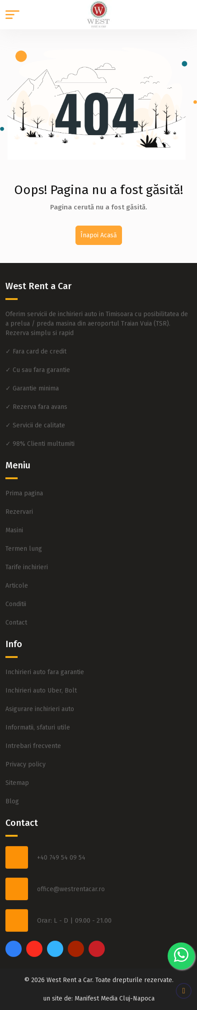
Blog (12, 798)
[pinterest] (97, 945)
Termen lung (23, 545)
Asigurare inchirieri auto (39, 705)
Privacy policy (25, 761)
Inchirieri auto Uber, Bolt (41, 687)
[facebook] (13, 945)
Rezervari (19, 508)
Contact (16, 619)
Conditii (15, 600)
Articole (16, 582)
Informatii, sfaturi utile (37, 724)
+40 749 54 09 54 (61, 853)
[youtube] (76, 945)
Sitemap (17, 779)
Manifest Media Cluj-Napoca (115, 998)
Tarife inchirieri (26, 563)
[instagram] (34, 945)
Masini (14, 526)
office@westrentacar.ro (71, 885)
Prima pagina (24, 490)
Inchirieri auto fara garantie (44, 668)
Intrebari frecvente (33, 742)
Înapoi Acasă (98, 235)
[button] (12, 14)
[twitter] (55, 945)
